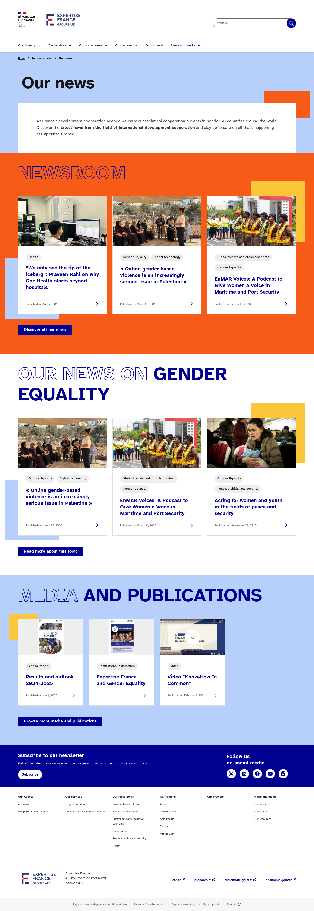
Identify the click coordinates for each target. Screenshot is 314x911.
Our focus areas (90, 45)
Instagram (283, 773)
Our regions (124, 45)
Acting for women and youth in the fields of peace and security (248, 507)
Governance (120, 831)
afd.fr (176, 880)
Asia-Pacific (167, 819)
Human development (125, 811)
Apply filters (291, 23)
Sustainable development (128, 804)
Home (21, 58)
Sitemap (231, 904)
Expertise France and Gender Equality (121, 680)
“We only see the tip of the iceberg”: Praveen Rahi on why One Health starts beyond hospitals (62, 277)
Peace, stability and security (129, 838)
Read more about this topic (50, 551)
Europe (164, 826)
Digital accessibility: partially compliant (195, 904)
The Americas (168, 811)
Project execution (75, 804)
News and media (183, 45)
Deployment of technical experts (85, 811)
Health (117, 845)
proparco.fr (202, 880)
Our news (260, 804)
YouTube (270, 773)
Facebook (257, 773)
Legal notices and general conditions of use (100, 904)
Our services (57, 45)
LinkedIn (244, 773)
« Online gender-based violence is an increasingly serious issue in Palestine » (153, 275)
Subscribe (30, 775)
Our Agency (26, 45)
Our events (261, 811)
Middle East (167, 833)
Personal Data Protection (149, 904)
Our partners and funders (33, 811)
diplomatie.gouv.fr (238, 880)
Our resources (262, 819)
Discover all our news (45, 330)
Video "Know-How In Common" (192, 680)
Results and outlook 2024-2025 (50, 680)
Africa (163, 804)
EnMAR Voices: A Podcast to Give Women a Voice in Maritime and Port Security (248, 285)
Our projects (155, 45)
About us (23, 804)
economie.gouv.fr (279, 880)
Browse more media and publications (60, 721)
